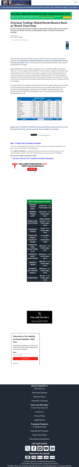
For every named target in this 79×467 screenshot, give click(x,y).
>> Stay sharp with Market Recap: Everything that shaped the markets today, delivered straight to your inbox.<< (39, 7)
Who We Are (39, 388)
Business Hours (39, 397)
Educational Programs (39, 431)
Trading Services (39, 427)
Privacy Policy (39, 416)
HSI (23, 40)
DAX (27, 40)
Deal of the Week (39, 435)
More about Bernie (39, 392)
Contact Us (39, 412)
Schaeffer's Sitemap (39, 401)
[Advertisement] (39, 186)
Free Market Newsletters (39, 439)
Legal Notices (39, 420)
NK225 (18, 40)
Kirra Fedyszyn (14, 35)
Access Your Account (39, 408)
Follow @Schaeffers (44, 135)
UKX (13, 40)
